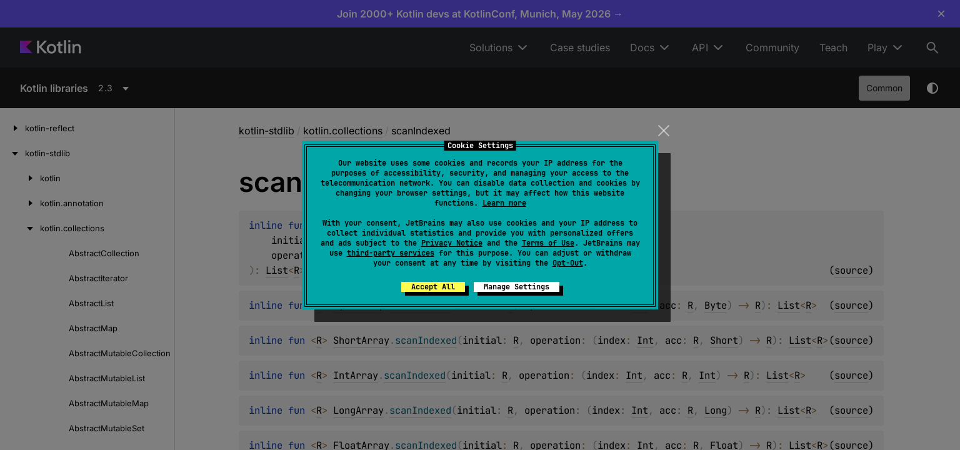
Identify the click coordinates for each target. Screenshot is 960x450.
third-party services (390, 253)
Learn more (504, 203)
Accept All (433, 287)
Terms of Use (548, 243)
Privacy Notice (451, 243)
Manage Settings (516, 287)
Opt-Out (567, 263)
